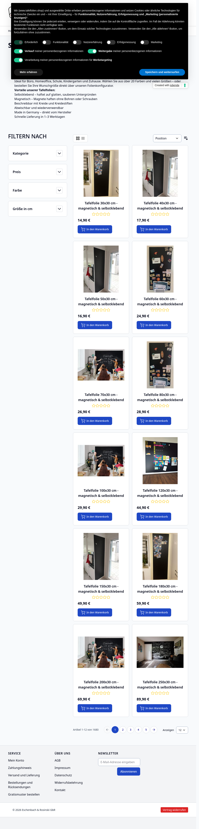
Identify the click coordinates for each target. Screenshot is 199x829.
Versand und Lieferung (24, 775)
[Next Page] (153, 729)
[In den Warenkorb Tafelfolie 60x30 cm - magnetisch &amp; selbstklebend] (154, 325)
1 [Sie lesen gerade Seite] (115, 729)
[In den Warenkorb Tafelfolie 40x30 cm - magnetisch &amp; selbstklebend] (154, 229)
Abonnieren (128, 771)
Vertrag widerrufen (143, 810)
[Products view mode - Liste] (83, 138)
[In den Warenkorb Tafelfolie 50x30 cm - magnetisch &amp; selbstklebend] (95, 325)
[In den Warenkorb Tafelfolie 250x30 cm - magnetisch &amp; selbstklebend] (154, 708)
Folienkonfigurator (100, 86)
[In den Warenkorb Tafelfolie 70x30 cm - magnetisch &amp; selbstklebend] (95, 421)
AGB (57, 760)
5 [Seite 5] (146, 729)
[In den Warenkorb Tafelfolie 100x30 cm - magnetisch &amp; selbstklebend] (95, 517)
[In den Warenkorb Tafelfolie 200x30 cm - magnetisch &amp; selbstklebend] (95, 708)
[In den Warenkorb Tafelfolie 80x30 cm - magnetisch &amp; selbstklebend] (154, 421)
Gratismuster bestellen (24, 794)
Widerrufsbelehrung (69, 783)
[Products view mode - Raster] (78, 138)
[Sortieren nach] (167, 138)
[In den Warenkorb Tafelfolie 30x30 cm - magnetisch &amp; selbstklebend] (95, 229)
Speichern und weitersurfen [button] (162, 72)
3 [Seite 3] (130, 729)
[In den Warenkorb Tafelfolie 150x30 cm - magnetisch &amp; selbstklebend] (95, 612)
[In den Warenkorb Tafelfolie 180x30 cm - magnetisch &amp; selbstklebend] (154, 612)
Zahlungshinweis (20, 768)
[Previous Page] (107, 729)
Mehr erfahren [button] (28, 72)
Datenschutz (63, 775)
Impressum (62, 768)
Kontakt (60, 790)
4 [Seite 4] (138, 729)
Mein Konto (16, 760)
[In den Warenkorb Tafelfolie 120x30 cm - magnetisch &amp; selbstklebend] (154, 517)
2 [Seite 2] (123, 729)
